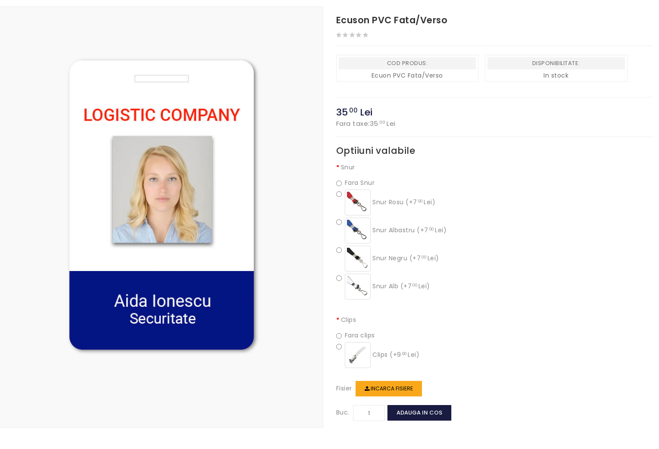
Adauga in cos (419, 412)
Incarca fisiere (389, 388)
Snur (348, 167)
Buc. (343, 412)
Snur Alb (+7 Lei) (383, 286)
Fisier (344, 388)
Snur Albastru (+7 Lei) (391, 230)
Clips (348, 320)
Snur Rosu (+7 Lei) (386, 202)
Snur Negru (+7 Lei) (387, 258)
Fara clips (355, 335)
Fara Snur (355, 183)
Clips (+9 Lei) (378, 355)
